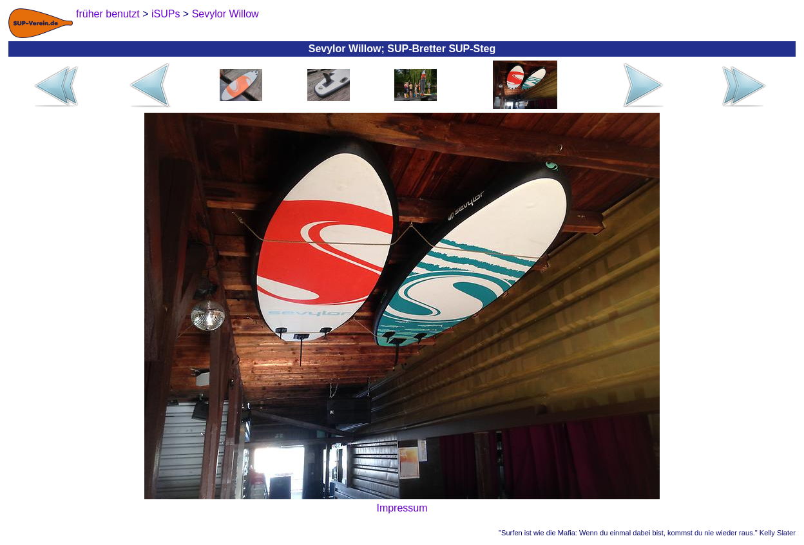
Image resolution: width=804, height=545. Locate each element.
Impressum (401, 507)
